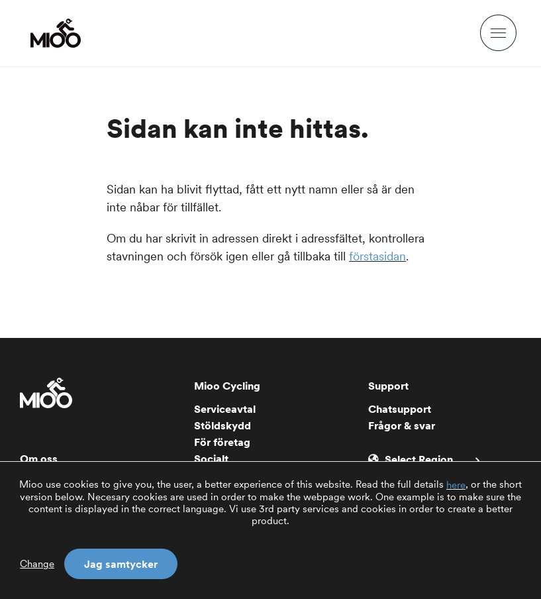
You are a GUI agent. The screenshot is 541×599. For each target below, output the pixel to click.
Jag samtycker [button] (121, 564)
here (456, 485)
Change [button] (37, 564)
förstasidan (377, 256)
